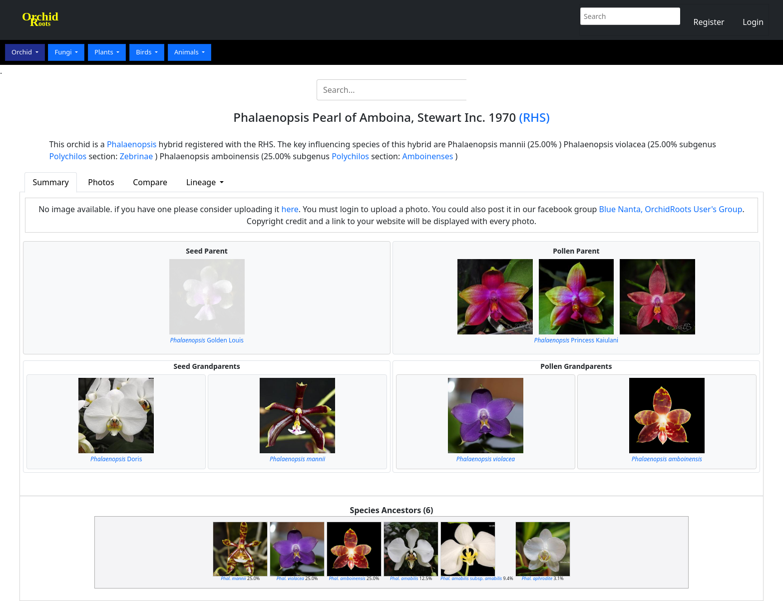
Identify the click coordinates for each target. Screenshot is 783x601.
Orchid (22, 51)
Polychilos (67, 156)
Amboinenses (427, 156)
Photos (101, 182)
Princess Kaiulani (576, 340)
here (290, 209)
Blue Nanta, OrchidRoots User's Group (671, 209)
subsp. (471, 578)
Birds (144, 51)
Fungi (63, 51)
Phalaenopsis (132, 144)
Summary (50, 182)
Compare (150, 182)
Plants (104, 51)
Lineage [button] (202, 182)
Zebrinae (136, 156)
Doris (116, 459)
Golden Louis (206, 340)
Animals (187, 51)
